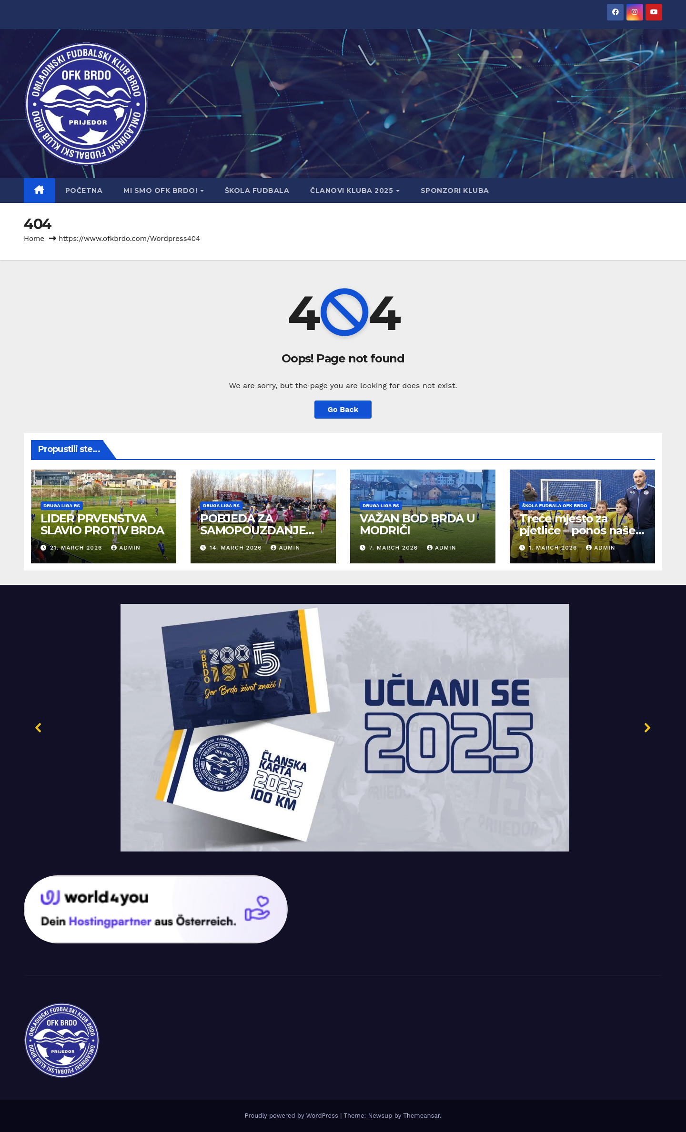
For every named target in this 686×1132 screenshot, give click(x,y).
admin (126, 547)
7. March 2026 (394, 547)
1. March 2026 (554, 547)
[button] (343, 728)
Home (34, 238)
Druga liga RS (61, 505)
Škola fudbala (257, 190)
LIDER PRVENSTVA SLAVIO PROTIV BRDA (101, 524)
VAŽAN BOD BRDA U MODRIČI (417, 524)
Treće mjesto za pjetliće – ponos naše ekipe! (577, 530)
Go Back (343, 409)
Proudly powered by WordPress (292, 1115)
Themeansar (421, 1115)
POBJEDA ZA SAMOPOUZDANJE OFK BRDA (252, 530)
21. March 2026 (77, 547)
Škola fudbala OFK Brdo (554, 505)
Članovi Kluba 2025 (352, 190)
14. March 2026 (237, 547)
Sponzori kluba (455, 190)
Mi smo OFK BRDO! (161, 190)
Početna (84, 190)
